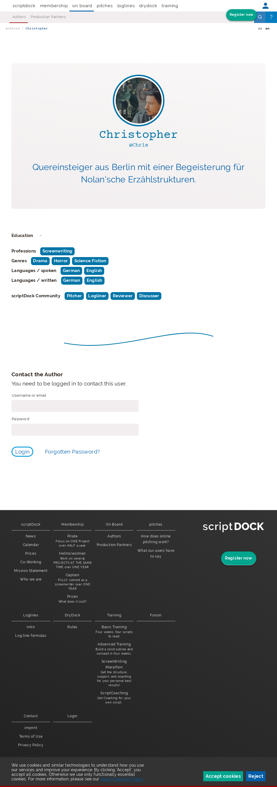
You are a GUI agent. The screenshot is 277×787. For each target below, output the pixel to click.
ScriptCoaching (114, 698)
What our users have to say (156, 553)
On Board (82, 5)
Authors (19, 17)
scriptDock (24, 5)
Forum (156, 615)
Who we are (31, 579)
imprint (30, 728)
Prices (30, 553)
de (260, 28)
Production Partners (48, 17)
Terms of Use (31, 736)
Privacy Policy (30, 745)
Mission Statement (30, 571)
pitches (105, 5)
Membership (54, 5)
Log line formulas (30, 636)
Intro (31, 627)
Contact (31, 716)
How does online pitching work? (156, 539)
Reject (255, 776)
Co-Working (30, 562)
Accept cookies (223, 776)
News (31, 536)
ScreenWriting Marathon (114, 673)
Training (170, 5)
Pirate (72, 541)
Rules (72, 627)
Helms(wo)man (72, 560)
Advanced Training (114, 649)
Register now (241, 15)
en (268, 28)
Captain (72, 582)
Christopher (37, 28)
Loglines (126, 5)
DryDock (148, 5)
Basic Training (114, 632)
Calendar (31, 545)
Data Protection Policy (121, 779)
